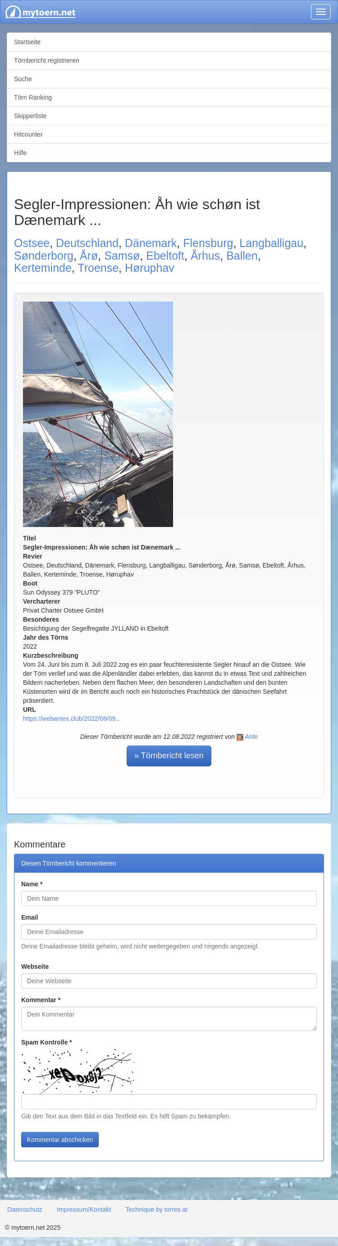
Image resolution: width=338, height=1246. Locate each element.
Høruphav (149, 267)
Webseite (35, 966)
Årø (89, 255)
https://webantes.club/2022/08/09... (72, 718)
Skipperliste (30, 115)
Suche (23, 78)
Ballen (242, 255)
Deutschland (87, 243)
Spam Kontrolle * (46, 1042)
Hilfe (20, 152)
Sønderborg (43, 255)
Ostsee (32, 243)
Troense (98, 267)
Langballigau (271, 243)
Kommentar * (40, 999)
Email (29, 917)
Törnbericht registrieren (46, 60)
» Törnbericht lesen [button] (169, 755)
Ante (251, 736)
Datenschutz (24, 1209)
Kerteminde (43, 267)
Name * (31, 884)
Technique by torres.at (156, 1209)
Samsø (122, 255)
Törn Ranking (33, 97)
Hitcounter (28, 134)
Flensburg (208, 243)
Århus (205, 255)
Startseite (27, 42)
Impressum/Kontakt (84, 1209)
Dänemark (151, 243)
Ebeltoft (165, 255)
